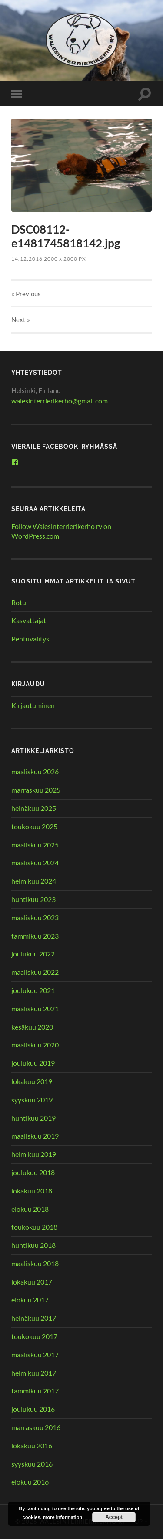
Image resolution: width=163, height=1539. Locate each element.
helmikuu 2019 (33, 1154)
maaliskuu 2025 (35, 845)
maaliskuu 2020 (35, 1045)
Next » (20, 319)
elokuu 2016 (30, 1482)
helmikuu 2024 (33, 881)
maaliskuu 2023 (35, 917)
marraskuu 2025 (35, 790)
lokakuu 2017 (31, 1282)
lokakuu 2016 (31, 1445)
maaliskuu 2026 (35, 771)
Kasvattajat (28, 620)
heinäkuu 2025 (33, 808)
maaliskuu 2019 (35, 1136)
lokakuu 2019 (31, 1081)
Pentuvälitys (30, 638)
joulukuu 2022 (33, 953)
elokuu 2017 (30, 1299)
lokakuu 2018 (31, 1190)
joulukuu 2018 (33, 1172)
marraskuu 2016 (35, 1427)
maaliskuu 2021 (35, 1008)
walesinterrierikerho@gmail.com (59, 401)
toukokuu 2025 (34, 826)
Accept (114, 1517)
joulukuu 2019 (33, 1063)
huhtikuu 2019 (33, 1118)
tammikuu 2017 (35, 1390)
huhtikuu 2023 (33, 899)
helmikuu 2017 (33, 1373)
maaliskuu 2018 (35, 1263)
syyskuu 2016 (32, 1464)
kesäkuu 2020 (32, 1027)
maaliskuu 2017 (35, 1354)
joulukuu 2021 (33, 990)
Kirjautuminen (33, 705)
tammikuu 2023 (35, 936)
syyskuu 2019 (32, 1099)
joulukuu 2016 (33, 1409)
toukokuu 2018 (34, 1227)
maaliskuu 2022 (35, 972)
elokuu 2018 (30, 1209)
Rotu (18, 602)
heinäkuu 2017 (33, 1318)
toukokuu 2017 (34, 1336)
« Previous (26, 294)
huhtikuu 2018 (33, 1245)
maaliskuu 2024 (35, 862)
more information (62, 1517)
